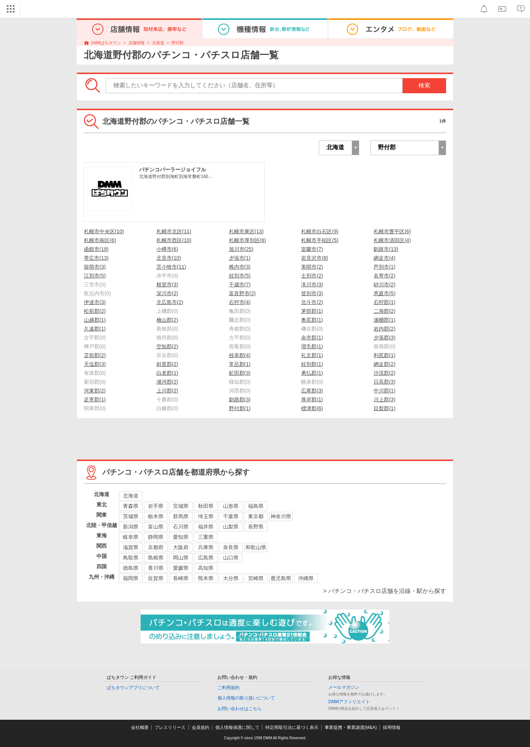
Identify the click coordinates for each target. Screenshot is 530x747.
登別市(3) (312, 293)
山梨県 (231, 527)
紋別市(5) (240, 275)
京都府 (155, 547)
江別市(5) (95, 275)
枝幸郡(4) (240, 355)
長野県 (256, 527)
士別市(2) (312, 275)
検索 (424, 85)
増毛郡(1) (312, 346)
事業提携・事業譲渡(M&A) (351, 727)
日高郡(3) (384, 381)
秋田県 (205, 506)
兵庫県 (205, 547)
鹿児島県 (281, 578)
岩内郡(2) (384, 328)
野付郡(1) (240, 408)
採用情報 (391, 727)
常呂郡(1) (240, 364)
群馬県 (180, 516)
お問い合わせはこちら (240, 708)
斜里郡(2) (167, 364)
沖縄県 (306, 578)
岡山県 (180, 558)
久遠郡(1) (95, 328)
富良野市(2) (242, 293)
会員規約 (200, 727)
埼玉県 (205, 516)
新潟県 (130, 527)
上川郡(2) (167, 390)
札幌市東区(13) (246, 231)
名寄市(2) (384, 275)
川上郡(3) (384, 399)
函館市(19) (96, 249)
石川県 (180, 527)
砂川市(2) (384, 284)
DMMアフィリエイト (349, 701)
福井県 (205, 527)
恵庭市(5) (384, 293)
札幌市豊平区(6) (392, 231)
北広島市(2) (169, 302)
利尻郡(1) (384, 355)
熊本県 (205, 578)
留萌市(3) (95, 266)
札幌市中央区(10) (104, 231)
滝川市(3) (312, 284)
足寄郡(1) (95, 399)
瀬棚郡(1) (384, 319)
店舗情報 (136, 43)
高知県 (205, 568)
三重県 (205, 537)
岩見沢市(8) (314, 258)
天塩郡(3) (95, 364)
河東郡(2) (95, 390)
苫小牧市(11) (171, 266)
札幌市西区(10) (173, 240)
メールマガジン (343, 687)
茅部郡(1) (312, 311)
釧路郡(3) (240, 399)
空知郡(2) (167, 346)
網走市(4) (384, 258)
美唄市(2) (312, 266)
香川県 (155, 568)
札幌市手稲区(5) (319, 240)
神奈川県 (281, 516)
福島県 (256, 506)
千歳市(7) (240, 284)
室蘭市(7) (312, 249)
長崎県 (180, 578)
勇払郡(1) (312, 373)
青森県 (130, 506)
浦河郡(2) (167, 381)
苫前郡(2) (95, 355)
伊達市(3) (95, 302)
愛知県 (180, 537)
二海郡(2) (384, 311)
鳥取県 (130, 558)
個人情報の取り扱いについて (246, 698)
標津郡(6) (312, 408)
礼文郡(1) (312, 355)
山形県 (231, 506)
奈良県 (231, 547)
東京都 (256, 516)
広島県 (205, 558)
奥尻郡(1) (312, 319)
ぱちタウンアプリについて (133, 687)
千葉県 (231, 516)
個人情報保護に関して (237, 727)
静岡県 (155, 537)
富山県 (155, 527)
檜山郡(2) (167, 319)
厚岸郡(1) (312, 399)
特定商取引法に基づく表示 (291, 727)
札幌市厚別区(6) (247, 240)
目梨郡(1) (384, 408)
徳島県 (130, 568)
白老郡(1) (167, 373)
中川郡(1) (384, 390)
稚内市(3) (240, 266)
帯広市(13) (96, 258)
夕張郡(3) (384, 337)
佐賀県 (155, 578)
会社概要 (140, 727)
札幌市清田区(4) (392, 240)
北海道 (158, 43)
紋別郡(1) (312, 364)
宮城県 (180, 506)
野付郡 (178, 43)
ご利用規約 (229, 687)
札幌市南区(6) (100, 240)
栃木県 (155, 516)
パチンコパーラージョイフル (172, 169)
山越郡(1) (95, 319)
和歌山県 (255, 547)
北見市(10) (168, 258)
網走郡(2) (384, 364)
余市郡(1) (312, 337)
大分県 (231, 578)
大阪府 (180, 547)
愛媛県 (180, 568)
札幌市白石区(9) (319, 231)
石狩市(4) (240, 302)
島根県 (155, 558)
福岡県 (130, 578)
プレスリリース (170, 727)
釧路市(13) (386, 249)
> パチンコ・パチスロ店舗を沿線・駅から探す (384, 591)
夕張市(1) (240, 258)
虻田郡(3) (240, 373)
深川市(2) (167, 293)
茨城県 (130, 516)
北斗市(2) (312, 302)
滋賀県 (130, 547)
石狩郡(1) (384, 302)
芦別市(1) (384, 266)
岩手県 (155, 506)
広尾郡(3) (312, 390)
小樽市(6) (167, 249)
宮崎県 (256, 578)
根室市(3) (167, 284)
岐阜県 (130, 537)
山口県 (231, 558)
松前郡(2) (95, 311)
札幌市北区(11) (173, 231)
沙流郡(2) (384, 373)
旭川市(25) (241, 249)
